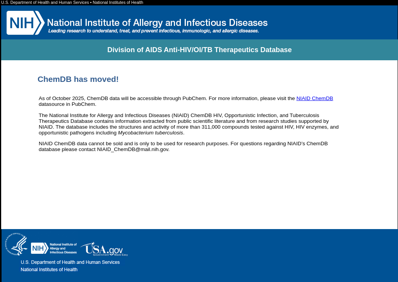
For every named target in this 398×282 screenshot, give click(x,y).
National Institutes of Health (118, 2)
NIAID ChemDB (315, 98)
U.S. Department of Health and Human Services (45, 2)
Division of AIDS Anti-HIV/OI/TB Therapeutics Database (199, 50)
